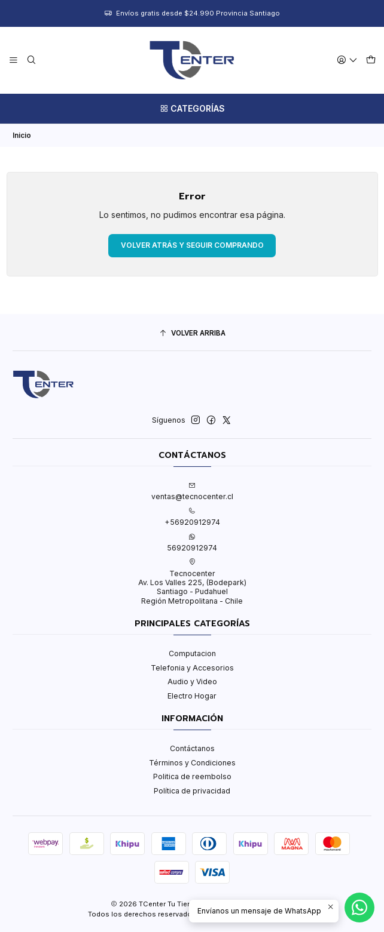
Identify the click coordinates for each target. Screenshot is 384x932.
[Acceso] (347, 60)
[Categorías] (192, 109)
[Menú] (14, 60)
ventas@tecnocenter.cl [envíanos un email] (192, 491)
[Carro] (370, 60)
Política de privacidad (192, 790)
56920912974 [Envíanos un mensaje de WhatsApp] (192, 542)
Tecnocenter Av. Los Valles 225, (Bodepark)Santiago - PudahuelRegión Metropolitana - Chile (192, 581)
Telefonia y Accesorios (192, 667)
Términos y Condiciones (192, 762)
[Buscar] (31, 60)
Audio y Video (192, 681)
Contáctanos (192, 748)
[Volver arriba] (192, 334)
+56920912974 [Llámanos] (192, 517)
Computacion (192, 653)
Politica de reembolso (192, 776)
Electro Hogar (192, 695)
